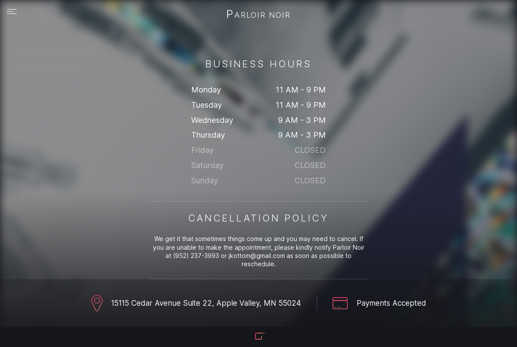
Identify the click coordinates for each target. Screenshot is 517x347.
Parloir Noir (258, 15)
